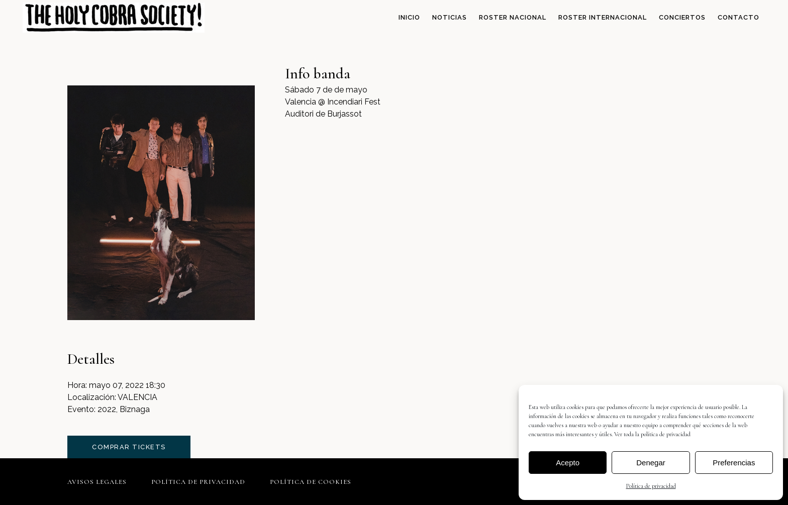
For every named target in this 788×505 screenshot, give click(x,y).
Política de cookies (310, 482)
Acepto (567, 462)
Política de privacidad (651, 485)
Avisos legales (97, 482)
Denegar (650, 462)
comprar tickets (129, 447)
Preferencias (734, 462)
